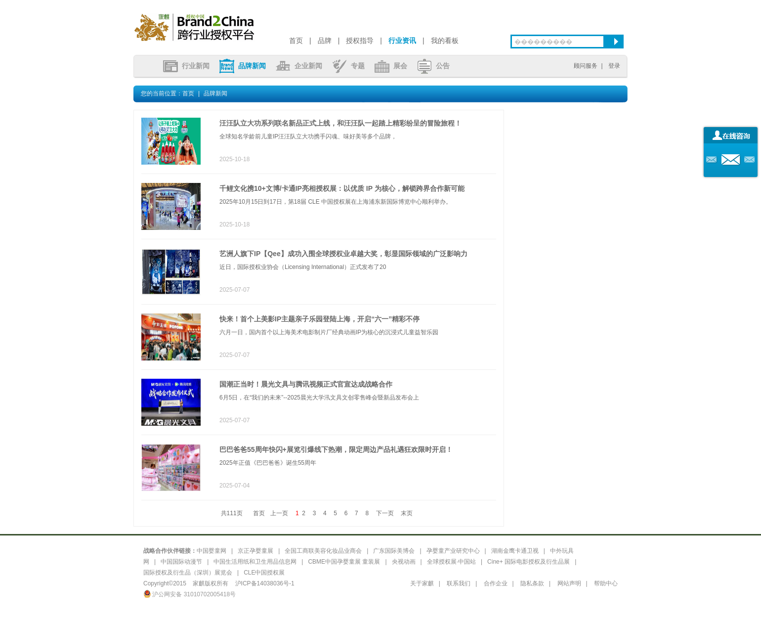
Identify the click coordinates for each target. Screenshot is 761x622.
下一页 (385, 513)
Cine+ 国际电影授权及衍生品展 (528, 561)
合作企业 (495, 583)
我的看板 (445, 40)
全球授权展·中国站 (451, 561)
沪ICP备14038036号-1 (265, 583)
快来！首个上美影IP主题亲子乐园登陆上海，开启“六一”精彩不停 (319, 319)
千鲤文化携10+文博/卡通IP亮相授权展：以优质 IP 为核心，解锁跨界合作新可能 (342, 188)
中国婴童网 (211, 550)
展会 (391, 66)
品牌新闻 (242, 66)
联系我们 (458, 583)
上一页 (279, 513)
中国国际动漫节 (181, 561)
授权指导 (360, 40)
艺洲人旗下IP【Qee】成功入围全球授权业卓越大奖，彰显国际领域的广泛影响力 (343, 254)
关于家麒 (422, 583)
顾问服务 (585, 65)
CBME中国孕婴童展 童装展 (344, 561)
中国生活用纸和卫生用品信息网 (254, 561)
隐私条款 (532, 583)
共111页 (232, 513)
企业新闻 (299, 66)
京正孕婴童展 (255, 550)
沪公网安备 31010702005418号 (189, 594)
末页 (407, 513)
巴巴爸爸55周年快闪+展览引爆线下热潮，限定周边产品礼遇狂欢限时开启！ (336, 449)
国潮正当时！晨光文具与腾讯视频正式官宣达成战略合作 (305, 384)
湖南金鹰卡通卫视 (515, 550)
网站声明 (569, 583)
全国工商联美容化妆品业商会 (323, 550)
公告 (433, 66)
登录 (614, 65)
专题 (348, 66)
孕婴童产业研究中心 (453, 550)
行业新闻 (186, 66)
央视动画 (404, 561)
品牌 (325, 40)
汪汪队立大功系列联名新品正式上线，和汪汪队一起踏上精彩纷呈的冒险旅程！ (340, 123)
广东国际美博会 (394, 550)
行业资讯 (402, 40)
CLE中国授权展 (264, 572)
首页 (296, 40)
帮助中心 (606, 583)
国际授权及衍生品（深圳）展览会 (187, 572)
